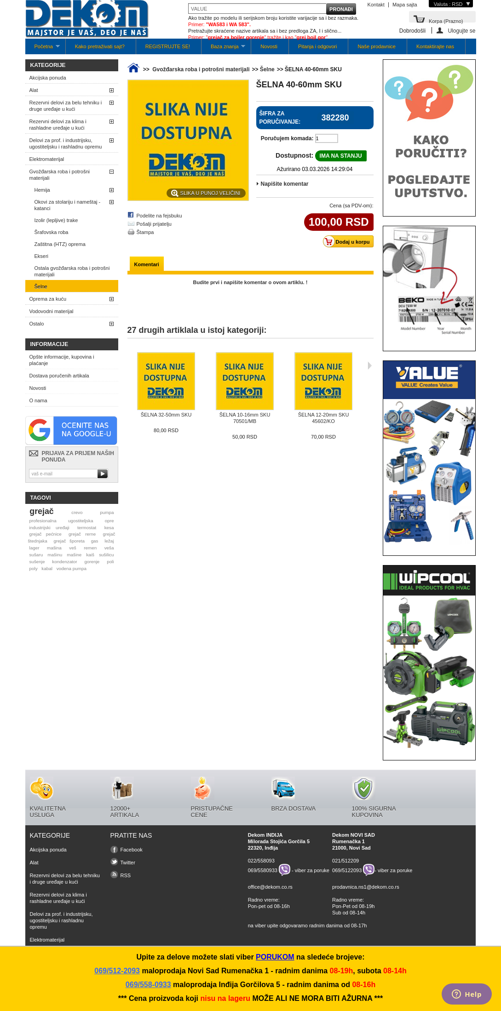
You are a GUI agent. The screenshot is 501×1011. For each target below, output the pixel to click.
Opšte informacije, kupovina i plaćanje (61, 360)
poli (110, 561)
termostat (86, 527)
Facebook (132, 849)
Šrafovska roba (52, 232)
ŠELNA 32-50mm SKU (166, 414)
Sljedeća (370, 365)
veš (72, 547)
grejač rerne (82, 534)
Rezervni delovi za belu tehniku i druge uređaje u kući (65, 106)
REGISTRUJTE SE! (167, 46)
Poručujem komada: (287, 138)
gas (94, 540)
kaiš (90, 554)
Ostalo (36, 323)
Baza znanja (223, 49)
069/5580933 (262, 870)
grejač (41, 511)
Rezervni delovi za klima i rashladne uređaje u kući (57, 125)
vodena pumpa (71, 568)
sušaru (36, 554)
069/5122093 (347, 870)
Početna (42, 49)
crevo (76, 512)
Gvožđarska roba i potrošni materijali (59, 175)
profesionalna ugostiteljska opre (71, 520)
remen (90, 547)
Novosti (268, 46)
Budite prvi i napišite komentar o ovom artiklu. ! (250, 282)
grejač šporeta (69, 540)
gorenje (91, 561)
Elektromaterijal (46, 159)
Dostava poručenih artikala (59, 375)
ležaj (109, 540)
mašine (74, 554)
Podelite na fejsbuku (159, 215)
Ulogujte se (461, 31)
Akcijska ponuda (47, 77)
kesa (109, 527)
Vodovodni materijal (51, 311)
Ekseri (42, 256)
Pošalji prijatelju (154, 224)
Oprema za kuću (48, 299)
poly (33, 568)
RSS (126, 875)
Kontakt (376, 4)
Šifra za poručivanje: (280, 117)
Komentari (146, 264)
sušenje (37, 561)
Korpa (446, 20)
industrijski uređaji (49, 527)
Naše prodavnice (376, 46)
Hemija (42, 190)
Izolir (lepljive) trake (56, 220)
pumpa (107, 512)
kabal (46, 568)
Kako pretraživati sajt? (100, 46)
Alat (33, 90)
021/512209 (345, 860)
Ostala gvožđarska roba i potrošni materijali (72, 271)
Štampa (145, 232)
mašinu (54, 554)
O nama (38, 400)
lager (34, 547)
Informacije (49, 344)
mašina (54, 547)
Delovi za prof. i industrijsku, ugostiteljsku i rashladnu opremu (65, 143)
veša (109, 547)
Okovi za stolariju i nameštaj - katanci (68, 205)
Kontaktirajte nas (435, 46)
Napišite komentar (285, 184)
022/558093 (261, 860)
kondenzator (64, 561)
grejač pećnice (45, 534)
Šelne (41, 286)
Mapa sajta (404, 4)
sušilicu (106, 554)
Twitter (128, 862)
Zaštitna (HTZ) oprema (60, 244)
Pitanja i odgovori (317, 46)
